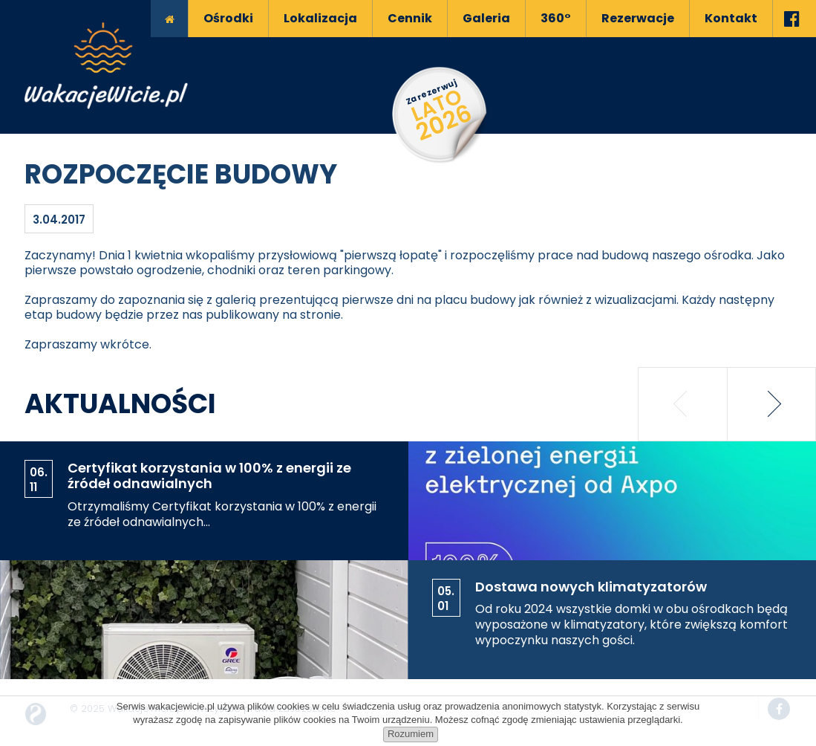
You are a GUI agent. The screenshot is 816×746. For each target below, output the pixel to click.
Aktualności (120, 404)
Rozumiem (411, 733)
